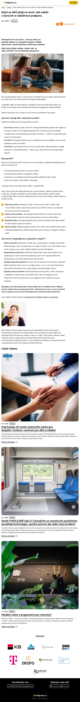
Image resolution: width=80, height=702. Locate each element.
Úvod (2, 7)
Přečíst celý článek (8, 442)
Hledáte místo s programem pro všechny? (26, 614)
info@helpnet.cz (26, 686)
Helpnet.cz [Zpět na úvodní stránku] (10, 2)
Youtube (64, 686)
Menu (75, 3)
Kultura (12, 611)
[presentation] (40, 387)
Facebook (54, 686)
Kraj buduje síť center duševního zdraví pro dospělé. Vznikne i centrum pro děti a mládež (28, 428)
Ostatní (9, 7)
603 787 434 (13, 686)
